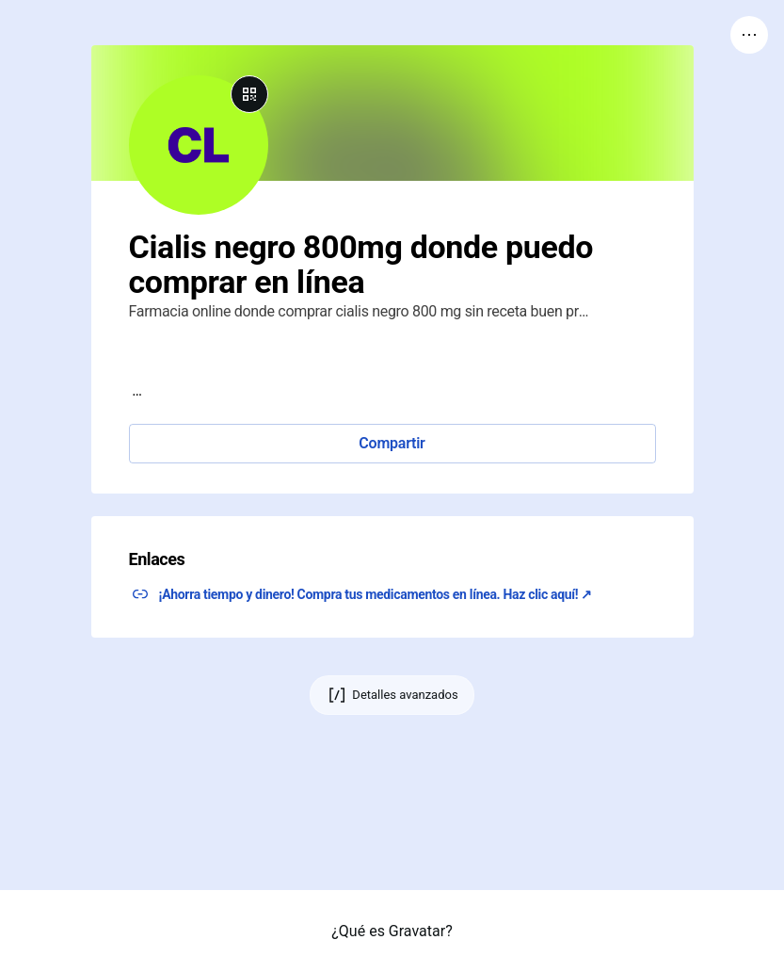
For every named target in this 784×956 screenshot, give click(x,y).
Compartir (391, 443)
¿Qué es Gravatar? (391, 931)
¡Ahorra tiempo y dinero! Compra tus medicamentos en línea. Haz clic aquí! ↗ (376, 594)
